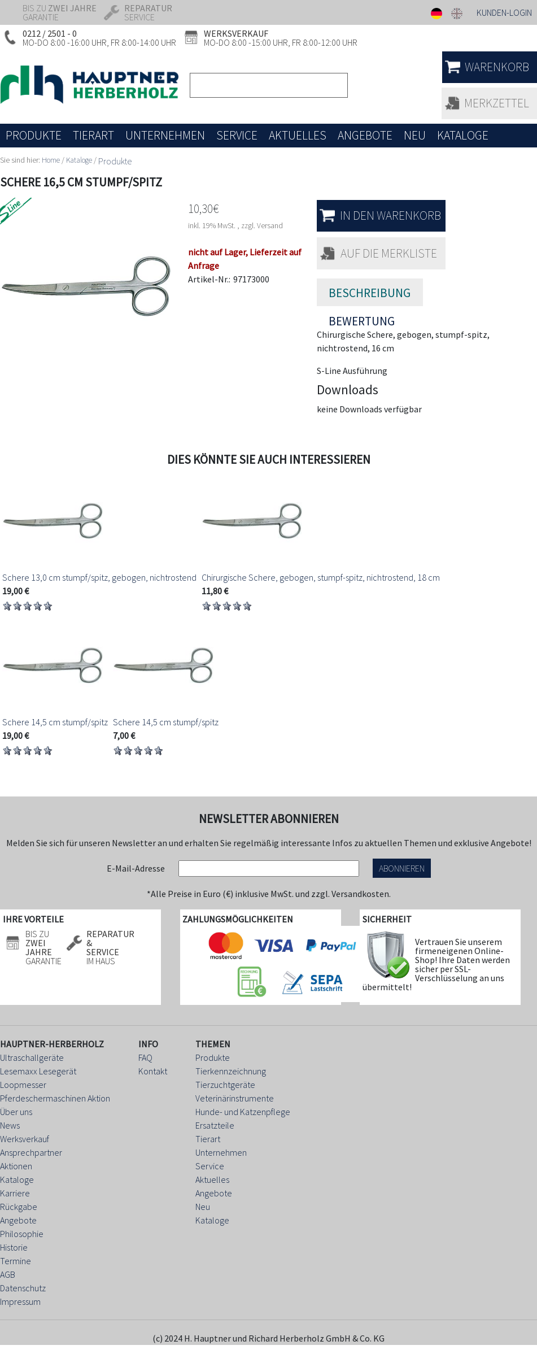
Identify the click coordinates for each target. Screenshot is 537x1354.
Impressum (20, 1301)
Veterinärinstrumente (234, 1098)
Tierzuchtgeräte (225, 1084)
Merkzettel (496, 103)
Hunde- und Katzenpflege (242, 1111)
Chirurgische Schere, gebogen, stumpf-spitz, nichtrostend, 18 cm (321, 577)
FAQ (145, 1057)
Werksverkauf (24, 1138)
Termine (15, 1260)
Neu (202, 1206)
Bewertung (362, 316)
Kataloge (79, 160)
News (10, 1125)
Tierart (207, 1138)
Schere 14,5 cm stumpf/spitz (55, 722)
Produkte (115, 161)
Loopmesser (23, 1084)
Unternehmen (221, 1152)
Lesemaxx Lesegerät (38, 1071)
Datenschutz (23, 1288)
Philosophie (21, 1233)
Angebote (18, 1220)
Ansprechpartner (31, 1152)
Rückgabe (18, 1206)
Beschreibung (370, 293)
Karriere (15, 1193)
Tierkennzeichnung (230, 1071)
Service (209, 1166)
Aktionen (16, 1166)
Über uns (16, 1111)
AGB (7, 1274)
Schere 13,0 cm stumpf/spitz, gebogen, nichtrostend (99, 577)
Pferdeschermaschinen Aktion (55, 1098)
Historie (14, 1247)
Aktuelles (212, 1179)
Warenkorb (497, 67)
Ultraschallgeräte (32, 1057)
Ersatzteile (214, 1125)
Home (51, 160)
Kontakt (152, 1071)
